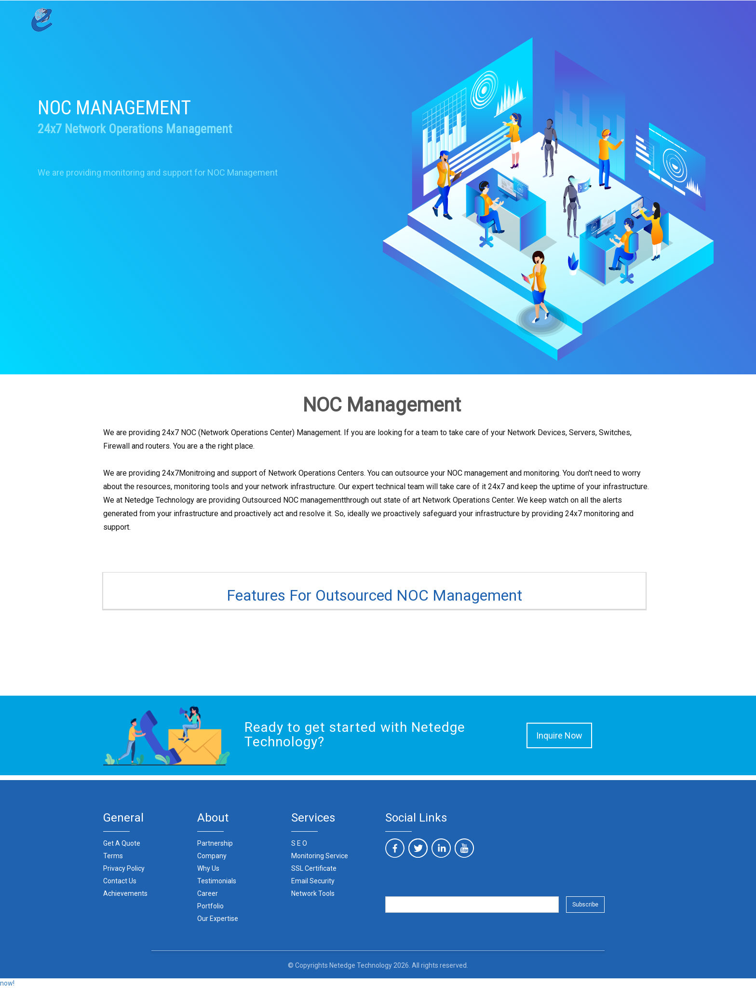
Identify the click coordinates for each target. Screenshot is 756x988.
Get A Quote (121, 843)
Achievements (125, 893)
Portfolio (210, 906)
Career (207, 893)
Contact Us (119, 881)
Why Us (208, 868)
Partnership (215, 843)
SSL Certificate (314, 868)
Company (212, 856)
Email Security (313, 881)
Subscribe (585, 904)
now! (7, 983)
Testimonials (216, 881)
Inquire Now (559, 735)
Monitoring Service (319, 856)
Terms (113, 856)
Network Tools (313, 893)
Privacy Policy (124, 868)
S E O (299, 843)
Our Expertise (217, 918)
